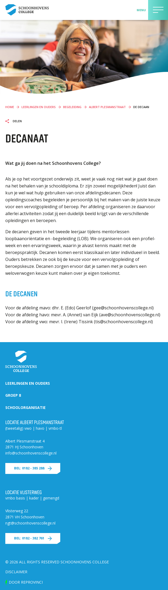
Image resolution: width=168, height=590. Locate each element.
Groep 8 (13, 395)
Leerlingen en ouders (27, 383)
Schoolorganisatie (25, 407)
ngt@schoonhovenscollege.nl (30, 523)
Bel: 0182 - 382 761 (29, 538)
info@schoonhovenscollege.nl (31, 453)
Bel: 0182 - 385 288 (29, 468)
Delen (17, 121)
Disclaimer (16, 571)
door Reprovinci (26, 582)
